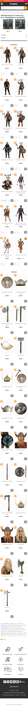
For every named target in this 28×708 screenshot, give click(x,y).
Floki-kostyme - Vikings (7, 96)
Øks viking (7, 607)
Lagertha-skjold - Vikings (7, 449)
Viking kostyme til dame (21, 255)
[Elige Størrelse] (3, 74)
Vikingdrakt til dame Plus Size (7, 223)
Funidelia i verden (14, 690)
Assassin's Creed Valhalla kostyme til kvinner (20, 192)
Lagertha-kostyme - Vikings (7, 159)
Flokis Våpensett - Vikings (20, 323)
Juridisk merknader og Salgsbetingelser (14, 692)
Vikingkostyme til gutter (21, 159)
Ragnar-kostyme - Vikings (7, 64)
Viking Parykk (21, 544)
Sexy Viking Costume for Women (7, 255)
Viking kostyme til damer (20, 96)
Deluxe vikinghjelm (21, 449)
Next (27, 25)
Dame (20, 31)
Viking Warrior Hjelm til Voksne (21, 292)
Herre (8, 31)
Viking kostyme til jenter (20, 128)
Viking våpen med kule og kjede (7, 324)
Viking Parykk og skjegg (7, 576)
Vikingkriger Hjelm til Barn (7, 418)
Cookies (18, 695)
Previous (1, 25)
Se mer (4, 639)
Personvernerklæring (9, 695)
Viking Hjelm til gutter (21, 513)
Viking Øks (21, 576)
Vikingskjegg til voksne (7, 544)
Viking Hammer (20, 355)
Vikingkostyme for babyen (7, 191)
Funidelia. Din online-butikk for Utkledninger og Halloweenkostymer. (13, 4)
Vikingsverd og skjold (20, 481)
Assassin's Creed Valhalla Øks (7, 513)
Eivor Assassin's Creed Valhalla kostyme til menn (21, 223)
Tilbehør (3, 37)
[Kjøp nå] (12, 74)
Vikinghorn (7, 355)
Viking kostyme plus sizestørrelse (7, 128)
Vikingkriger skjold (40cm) (7, 292)
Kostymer (3, 35)
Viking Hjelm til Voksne (7, 386)
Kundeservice (14, 686)
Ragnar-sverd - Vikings (7, 481)
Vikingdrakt (20, 64)
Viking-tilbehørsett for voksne (21, 387)
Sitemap (24, 695)
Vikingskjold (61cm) (21, 418)
